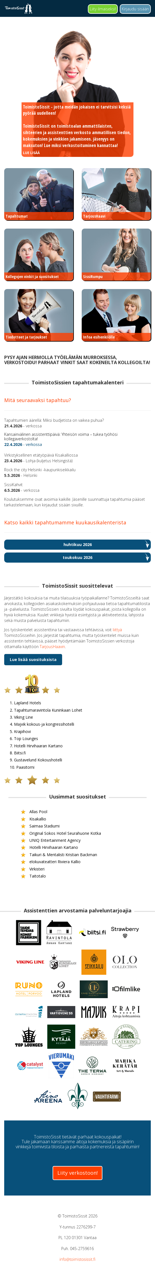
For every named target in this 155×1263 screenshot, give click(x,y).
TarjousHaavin (52, 646)
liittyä (117, 629)
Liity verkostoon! (77, 1172)
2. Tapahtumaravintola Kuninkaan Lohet (76, 710)
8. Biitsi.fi (57, 752)
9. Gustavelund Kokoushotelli (69, 760)
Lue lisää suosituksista (33, 659)
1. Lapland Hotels (62, 703)
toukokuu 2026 (77, 557)
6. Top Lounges (61, 738)
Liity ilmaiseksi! (103, 9)
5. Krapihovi (58, 731)
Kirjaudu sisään (135, 9)
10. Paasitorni (60, 767)
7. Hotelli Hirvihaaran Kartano (70, 745)
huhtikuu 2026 (78, 544)
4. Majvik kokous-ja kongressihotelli (74, 724)
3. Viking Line (59, 717)
